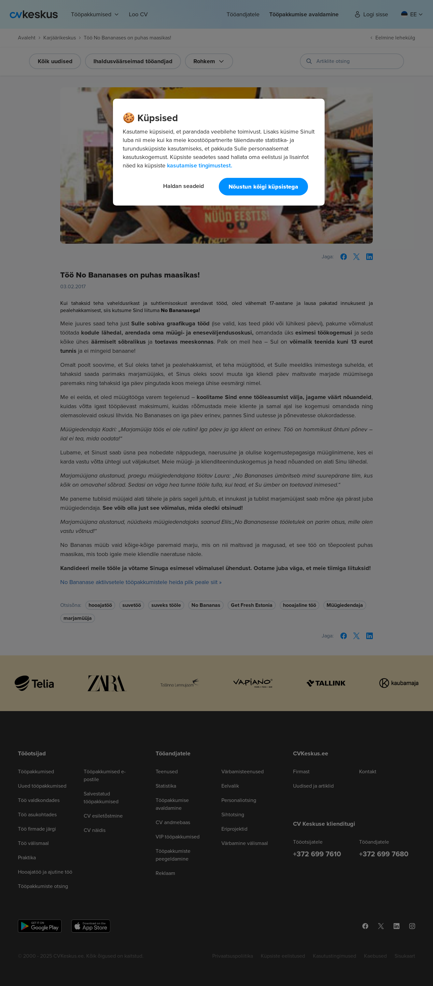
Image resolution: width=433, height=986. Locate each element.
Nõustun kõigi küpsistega (263, 186)
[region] (219, 152)
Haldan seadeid (183, 186)
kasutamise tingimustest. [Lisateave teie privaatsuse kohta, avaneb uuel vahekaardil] (199, 165)
